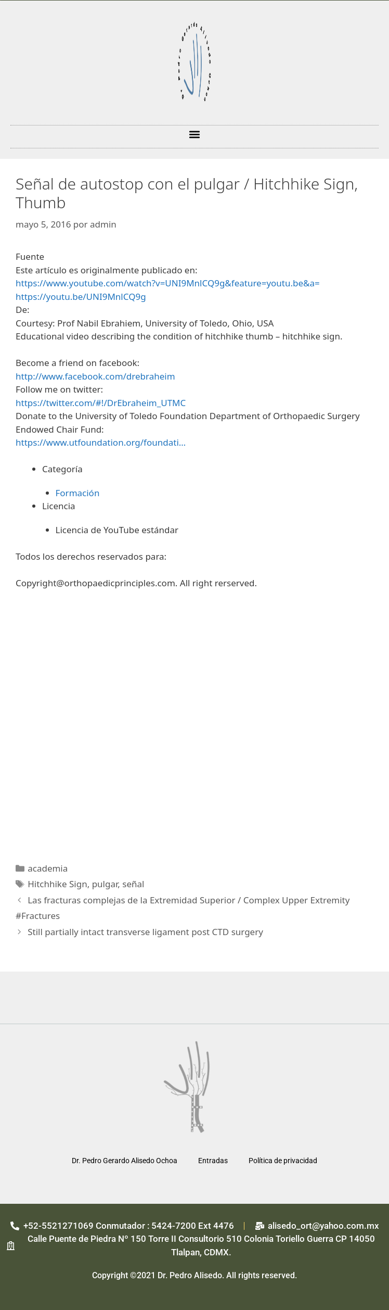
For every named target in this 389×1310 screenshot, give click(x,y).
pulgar (105, 884)
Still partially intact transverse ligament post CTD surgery (145, 932)
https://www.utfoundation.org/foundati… (101, 442)
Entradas (213, 1160)
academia (48, 868)
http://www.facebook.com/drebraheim (95, 376)
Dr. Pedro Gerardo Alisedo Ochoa (124, 1160)
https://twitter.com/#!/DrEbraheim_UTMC (101, 403)
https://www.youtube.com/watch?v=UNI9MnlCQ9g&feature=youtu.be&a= (168, 283)
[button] (194, 134)
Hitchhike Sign (57, 884)
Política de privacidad (283, 1160)
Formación (78, 493)
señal (133, 884)
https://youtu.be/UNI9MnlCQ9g (81, 297)
